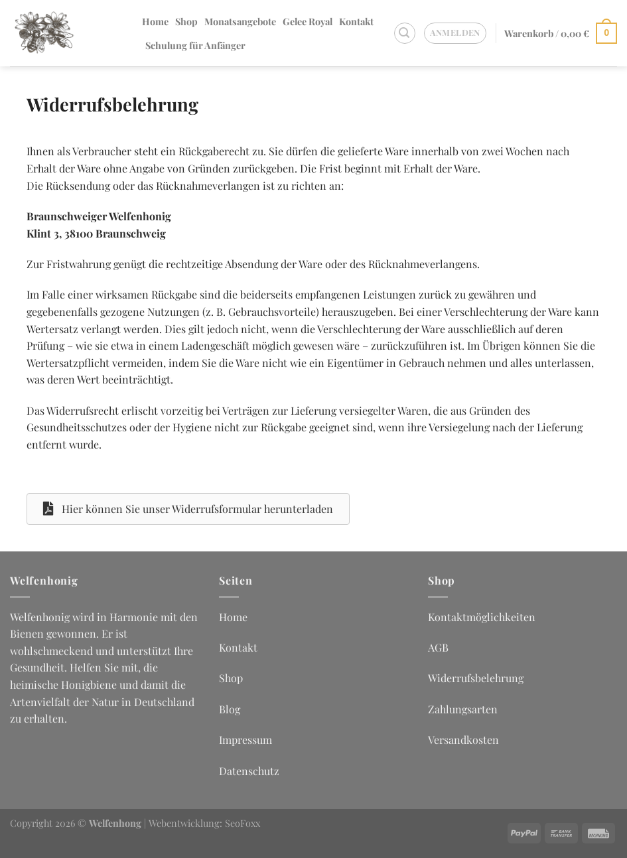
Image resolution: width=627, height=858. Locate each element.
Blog (229, 709)
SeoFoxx (242, 822)
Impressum (245, 740)
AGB (438, 647)
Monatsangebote (240, 21)
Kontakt (356, 21)
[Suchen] (404, 33)
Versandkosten (463, 740)
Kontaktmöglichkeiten (481, 617)
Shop (186, 21)
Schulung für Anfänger (195, 45)
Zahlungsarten (463, 709)
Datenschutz (249, 771)
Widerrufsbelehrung (475, 678)
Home (155, 21)
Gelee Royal (307, 21)
